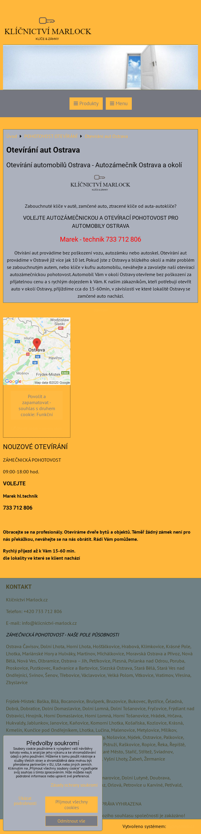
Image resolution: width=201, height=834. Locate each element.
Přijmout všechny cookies (71, 804)
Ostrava (14, 646)
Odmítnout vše (71, 821)
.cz (45, 600)
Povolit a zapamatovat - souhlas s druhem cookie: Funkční (37, 405)
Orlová (114, 785)
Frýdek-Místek (20, 701)
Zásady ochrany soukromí (74, 785)
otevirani (100, 310)
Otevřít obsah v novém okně (37, 428)
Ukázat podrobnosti (25, 801)
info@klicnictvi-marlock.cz (49, 623)
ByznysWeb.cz (181, 826)
